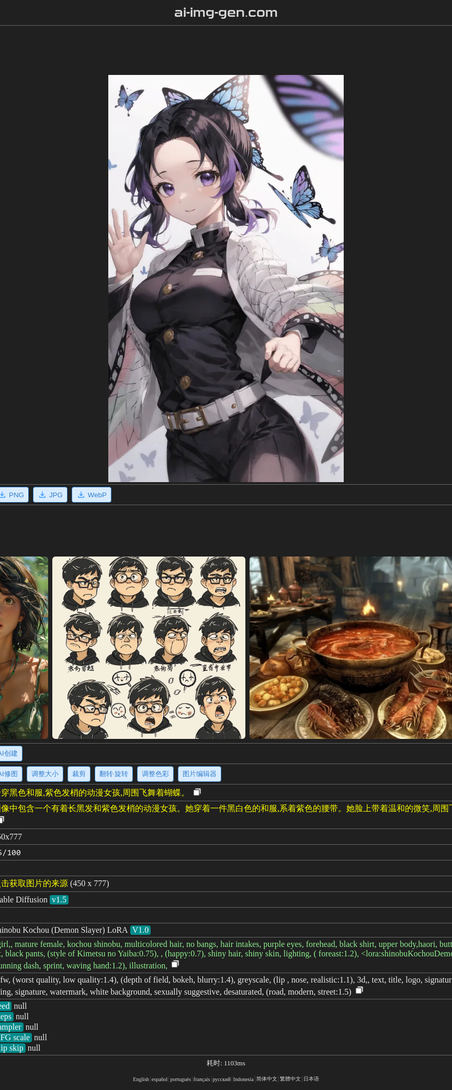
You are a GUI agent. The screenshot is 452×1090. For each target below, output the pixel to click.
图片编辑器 (200, 774)
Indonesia (243, 1079)
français (202, 1079)
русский (222, 1079)
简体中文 (266, 1079)
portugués (180, 1079)
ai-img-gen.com (226, 12)
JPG (50, 494)
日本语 (311, 1079)
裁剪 (79, 774)
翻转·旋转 (114, 774)
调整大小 (45, 774)
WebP (91, 494)
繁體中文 (290, 1079)
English (141, 1079)
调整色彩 (155, 774)
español (160, 1079)
